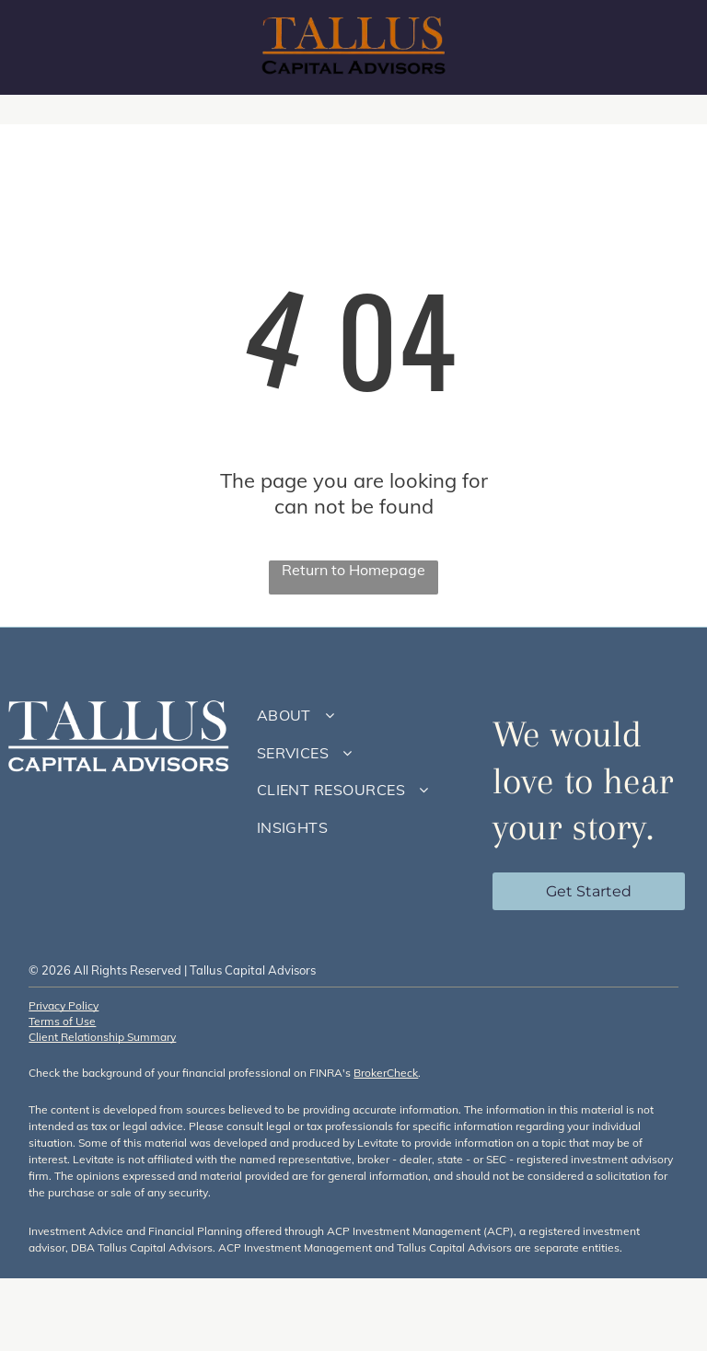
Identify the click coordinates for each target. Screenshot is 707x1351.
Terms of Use (62, 1021)
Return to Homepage (353, 569)
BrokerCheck (386, 1073)
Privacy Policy (64, 1005)
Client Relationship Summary (102, 1037)
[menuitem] (361, 715)
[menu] (666, 48)
